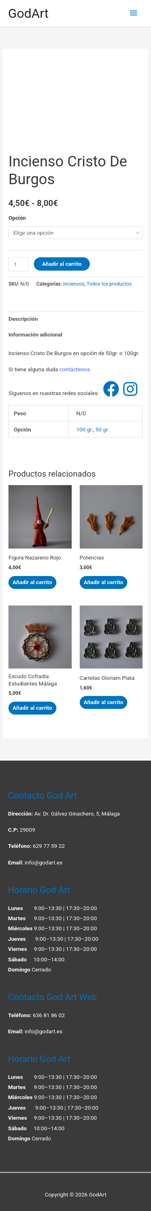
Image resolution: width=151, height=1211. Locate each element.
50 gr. (102, 429)
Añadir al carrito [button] (32, 582)
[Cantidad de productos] (18, 264)
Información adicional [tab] (35, 334)
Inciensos (74, 284)
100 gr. (84, 429)
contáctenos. (75, 369)
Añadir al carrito (61, 264)
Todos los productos (109, 284)
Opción (17, 217)
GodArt (28, 13)
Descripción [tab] (23, 318)
